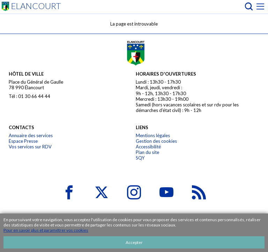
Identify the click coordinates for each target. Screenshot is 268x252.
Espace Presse (23, 141)
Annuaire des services (31, 135)
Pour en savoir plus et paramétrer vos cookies (45, 230)
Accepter (134, 242)
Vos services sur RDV (30, 146)
